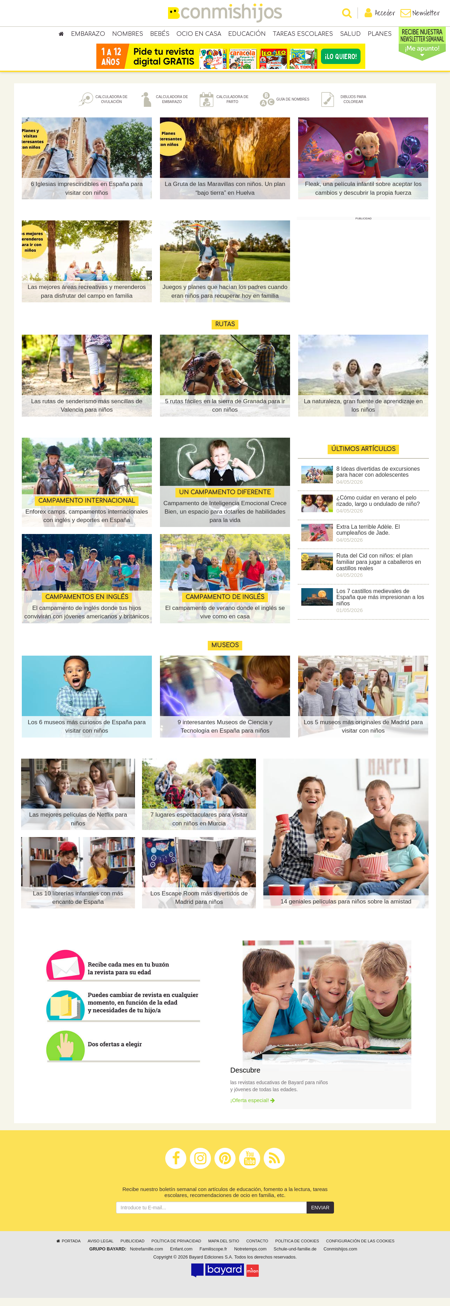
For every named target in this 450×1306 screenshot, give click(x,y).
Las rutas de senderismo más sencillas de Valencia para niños (86, 413)
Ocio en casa (198, 35)
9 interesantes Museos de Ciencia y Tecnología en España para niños (225, 734)
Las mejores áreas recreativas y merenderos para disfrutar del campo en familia (86, 299)
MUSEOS (225, 653)
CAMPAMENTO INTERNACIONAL (86, 509)
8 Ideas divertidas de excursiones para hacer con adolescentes (378, 480)
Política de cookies (297, 1249)
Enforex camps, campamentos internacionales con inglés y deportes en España (86, 524)
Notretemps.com (250, 1257)
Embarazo (88, 35)
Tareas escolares (303, 35)
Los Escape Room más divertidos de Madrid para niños (199, 905)
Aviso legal (100, 1249)
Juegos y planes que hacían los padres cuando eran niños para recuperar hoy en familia (225, 295)
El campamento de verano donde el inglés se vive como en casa (225, 620)
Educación (247, 35)
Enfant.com (181, 1257)
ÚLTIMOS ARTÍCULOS (363, 457)
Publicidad (132, 1249)
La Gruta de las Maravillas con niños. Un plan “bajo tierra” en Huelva (225, 196)
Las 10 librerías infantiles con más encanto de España (78, 905)
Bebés (159, 35)
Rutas (225, 332)
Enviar (320, 1215)
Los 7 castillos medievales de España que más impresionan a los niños (380, 605)
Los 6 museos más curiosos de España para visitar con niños (87, 734)
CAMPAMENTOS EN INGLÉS (86, 597)
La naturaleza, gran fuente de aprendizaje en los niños (363, 413)
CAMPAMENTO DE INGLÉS (225, 605)
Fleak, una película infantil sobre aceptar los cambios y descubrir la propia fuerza (363, 196)
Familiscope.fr (213, 1257)
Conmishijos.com (340, 1257)
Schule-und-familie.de (295, 1257)
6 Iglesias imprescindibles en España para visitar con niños (86, 196)
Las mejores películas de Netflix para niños (78, 827)
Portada (68, 1249)
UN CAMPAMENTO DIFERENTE (225, 500)
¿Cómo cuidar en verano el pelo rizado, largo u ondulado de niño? (378, 509)
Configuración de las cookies (360, 1249)
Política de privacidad (176, 1249)
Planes (380, 35)
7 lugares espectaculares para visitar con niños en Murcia (199, 827)
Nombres (127, 35)
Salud (350, 35)
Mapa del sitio (223, 1249)
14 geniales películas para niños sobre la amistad (346, 909)
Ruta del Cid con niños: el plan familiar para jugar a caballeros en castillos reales (378, 570)
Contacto (257, 1249)
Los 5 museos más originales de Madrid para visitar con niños (363, 734)
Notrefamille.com (146, 1257)
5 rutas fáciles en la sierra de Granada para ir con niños (225, 413)
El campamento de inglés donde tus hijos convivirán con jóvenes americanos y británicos (86, 616)
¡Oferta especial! (252, 1108)
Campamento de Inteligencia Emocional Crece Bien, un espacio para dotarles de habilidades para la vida (225, 520)
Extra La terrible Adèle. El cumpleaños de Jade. (368, 538)
